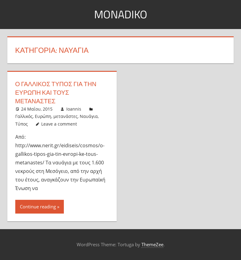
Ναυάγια (89, 116)
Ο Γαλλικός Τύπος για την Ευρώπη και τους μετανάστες (56, 92)
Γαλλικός (24, 116)
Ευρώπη (43, 116)
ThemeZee (152, 244)
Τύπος (21, 124)
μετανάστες (65, 116)
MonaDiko (120, 14)
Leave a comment (59, 124)
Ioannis (73, 109)
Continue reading (38, 206)
